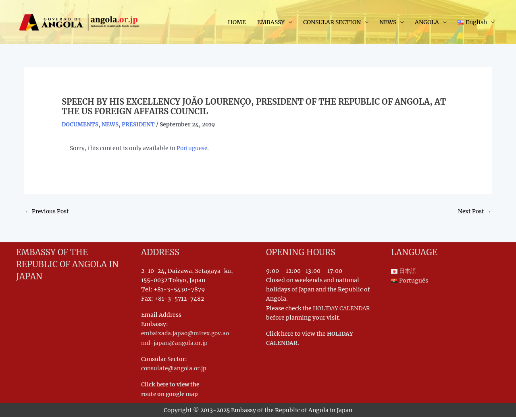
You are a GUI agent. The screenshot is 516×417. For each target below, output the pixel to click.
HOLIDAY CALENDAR (343, 308)
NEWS (387, 22)
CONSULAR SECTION (332, 22)
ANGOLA (427, 22)
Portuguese (193, 148)
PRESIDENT (139, 124)
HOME (237, 22)
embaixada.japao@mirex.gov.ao (186, 333)
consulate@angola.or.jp (174, 368)
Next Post (474, 211)
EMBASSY (271, 22)
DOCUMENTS (80, 124)
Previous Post (47, 211)
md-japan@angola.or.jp (175, 343)
